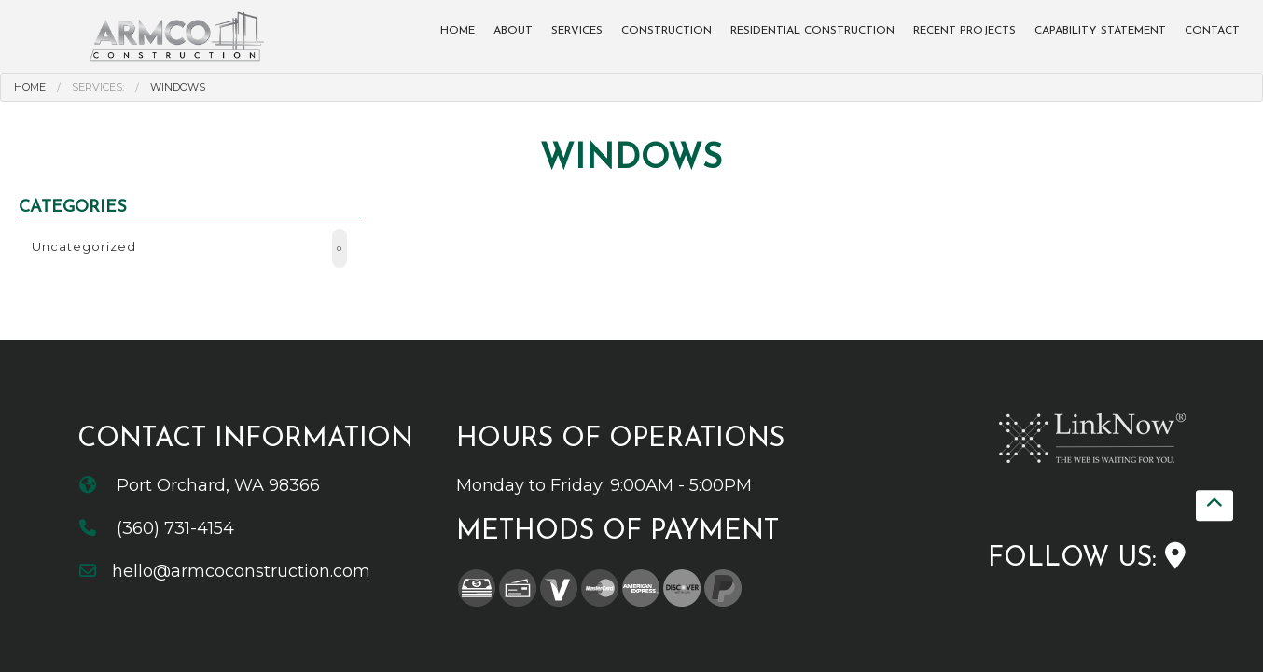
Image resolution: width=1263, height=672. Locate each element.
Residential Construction (812, 30)
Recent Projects (964, 30)
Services (577, 30)
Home (457, 30)
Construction (666, 30)
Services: (98, 86)
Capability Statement (1100, 30)
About (513, 30)
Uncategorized (189, 248)
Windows (177, 86)
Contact (1212, 30)
